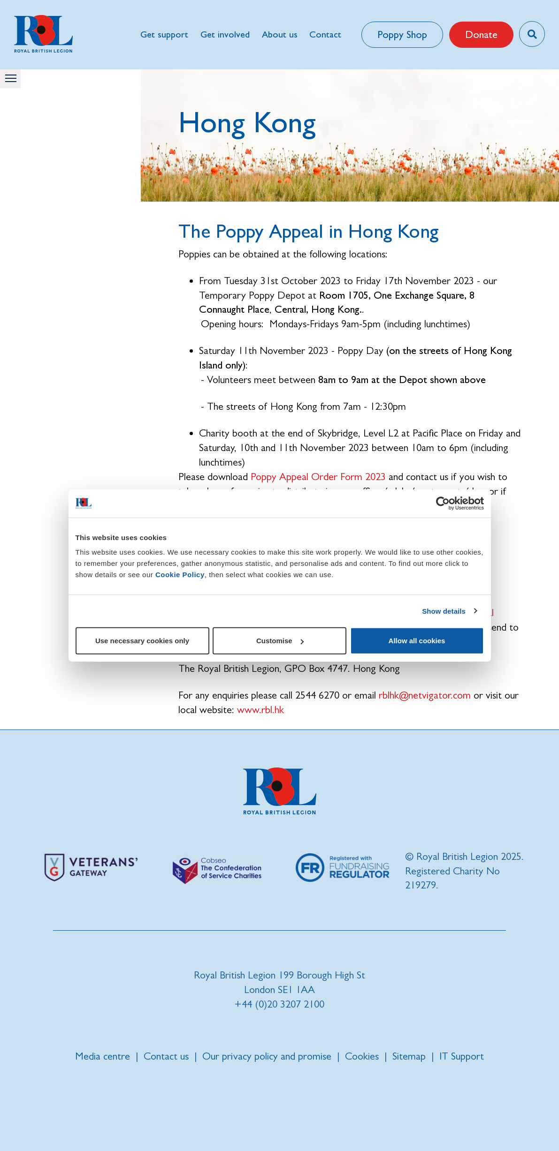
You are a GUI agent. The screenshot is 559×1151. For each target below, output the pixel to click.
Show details (444, 611)
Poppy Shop (402, 34)
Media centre (102, 1056)
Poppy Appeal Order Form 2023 (318, 476)
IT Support (461, 1056)
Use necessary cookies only (142, 641)
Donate (481, 34)
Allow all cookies (417, 641)
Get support (164, 34)
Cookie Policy (180, 575)
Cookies (362, 1056)
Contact (325, 34)
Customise (280, 641)
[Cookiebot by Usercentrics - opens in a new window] (443, 503)
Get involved (225, 34)
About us (280, 34)
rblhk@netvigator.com (425, 695)
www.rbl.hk (260, 709)
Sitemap (409, 1056)
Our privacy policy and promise (266, 1056)
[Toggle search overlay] (532, 34)
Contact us (166, 1056)
